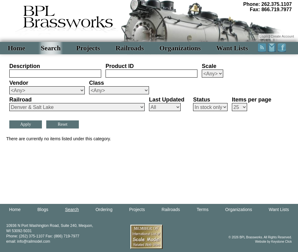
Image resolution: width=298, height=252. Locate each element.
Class (96, 83)
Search (51, 48)
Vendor (18, 83)
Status (201, 100)
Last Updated (166, 100)
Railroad (20, 100)
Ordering (104, 209)
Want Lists (232, 48)
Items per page (251, 100)
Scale (209, 66)
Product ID (120, 66)
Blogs (43, 209)
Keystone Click (281, 241)
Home (16, 48)
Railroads (129, 48)
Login (264, 36)
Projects (88, 48)
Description (24, 66)
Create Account (282, 36)
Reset (62, 124)
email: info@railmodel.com (28, 241)
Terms (203, 209)
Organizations (180, 48)
